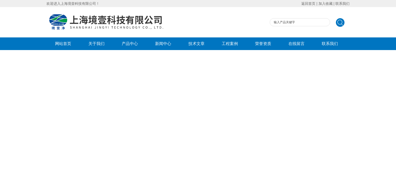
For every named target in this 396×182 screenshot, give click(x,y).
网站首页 (63, 43)
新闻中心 (163, 43)
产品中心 (130, 43)
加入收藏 (325, 4)
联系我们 (342, 4)
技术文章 (196, 43)
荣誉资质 (263, 43)
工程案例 (230, 43)
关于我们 (96, 43)
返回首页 (308, 4)
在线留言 (296, 43)
